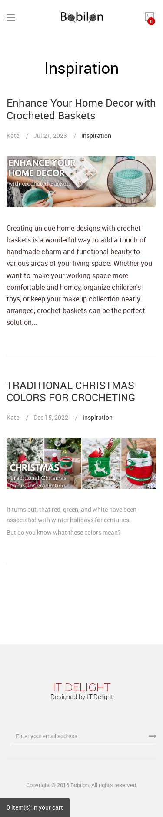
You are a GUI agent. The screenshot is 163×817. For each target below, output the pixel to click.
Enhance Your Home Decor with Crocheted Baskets (81, 109)
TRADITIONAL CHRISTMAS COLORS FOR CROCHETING (71, 391)
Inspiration (96, 135)
